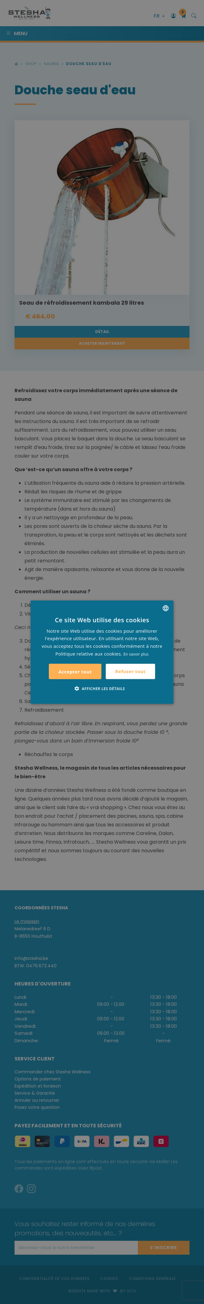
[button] (102, 688)
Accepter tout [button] (75, 671)
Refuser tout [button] (130, 671)
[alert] (102, 652)
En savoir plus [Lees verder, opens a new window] (135, 653)
